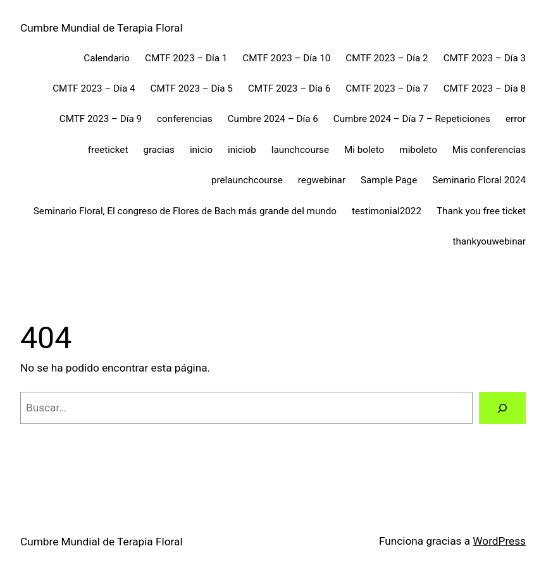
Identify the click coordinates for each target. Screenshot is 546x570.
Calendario (107, 58)
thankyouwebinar (489, 241)
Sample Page (389, 180)
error (516, 118)
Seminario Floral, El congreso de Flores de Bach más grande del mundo (185, 211)
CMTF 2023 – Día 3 (485, 58)
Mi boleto (364, 149)
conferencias (185, 118)
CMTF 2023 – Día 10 (286, 58)
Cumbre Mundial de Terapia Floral (101, 27)
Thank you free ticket (481, 211)
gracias (158, 149)
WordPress (499, 541)
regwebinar (321, 180)
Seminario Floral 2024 (479, 180)
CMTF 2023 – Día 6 (289, 88)
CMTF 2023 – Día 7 (386, 88)
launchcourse (300, 149)
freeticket (108, 149)
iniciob (242, 149)
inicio (201, 149)
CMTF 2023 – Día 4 (94, 88)
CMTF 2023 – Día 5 (192, 88)
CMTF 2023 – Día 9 (100, 118)
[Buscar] (502, 408)
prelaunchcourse (247, 180)
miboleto (418, 149)
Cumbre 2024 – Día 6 (273, 118)
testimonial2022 (386, 211)
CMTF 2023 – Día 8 (485, 88)
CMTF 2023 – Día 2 (386, 58)
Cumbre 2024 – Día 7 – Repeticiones (411, 118)
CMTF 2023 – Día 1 (186, 58)
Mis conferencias (489, 149)
